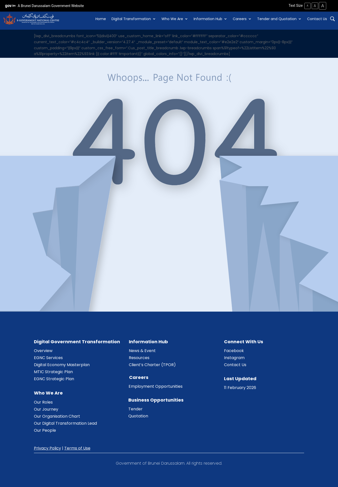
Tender (135, 409)
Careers (240, 18)
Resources (139, 357)
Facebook (234, 350)
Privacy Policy (47, 448)
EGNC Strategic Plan (54, 378)
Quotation (138, 416)
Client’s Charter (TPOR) (152, 364)
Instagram (234, 357)
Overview (43, 350)
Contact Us (317, 18)
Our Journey (46, 409)
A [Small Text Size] (307, 5)
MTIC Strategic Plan (53, 371)
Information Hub (208, 18)
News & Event (142, 350)
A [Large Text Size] (322, 5)
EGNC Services (48, 357)
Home (100, 18)
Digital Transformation (131, 18)
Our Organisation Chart (57, 416)
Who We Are (172, 18)
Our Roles (43, 402)
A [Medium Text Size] (314, 6)
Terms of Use (77, 448)
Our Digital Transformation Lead (65, 423)
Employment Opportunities (156, 386)
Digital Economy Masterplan (62, 364)
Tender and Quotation (277, 18)
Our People (45, 430)
